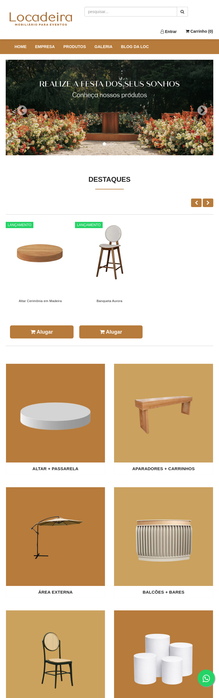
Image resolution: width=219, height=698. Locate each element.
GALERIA (103, 46)
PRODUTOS (74, 46)
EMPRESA (45, 46)
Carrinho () (199, 31)
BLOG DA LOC (135, 46)
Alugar (42, 332)
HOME (21, 46)
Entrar (169, 31)
